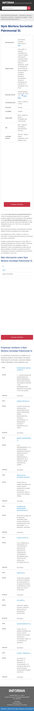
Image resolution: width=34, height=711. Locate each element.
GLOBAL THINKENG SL (24, 653)
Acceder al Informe (17, 204)
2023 (3, 270)
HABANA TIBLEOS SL (23, 401)
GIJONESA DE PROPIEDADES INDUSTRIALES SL (22, 508)
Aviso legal (17, 701)
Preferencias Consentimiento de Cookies (17, 704)
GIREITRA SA (21, 573)
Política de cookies (16, 703)
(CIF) (19, 45)
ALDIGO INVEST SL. (23, 538)
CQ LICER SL (21, 600)
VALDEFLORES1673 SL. (24, 624)
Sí (3, 266)
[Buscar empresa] (14, 8)
